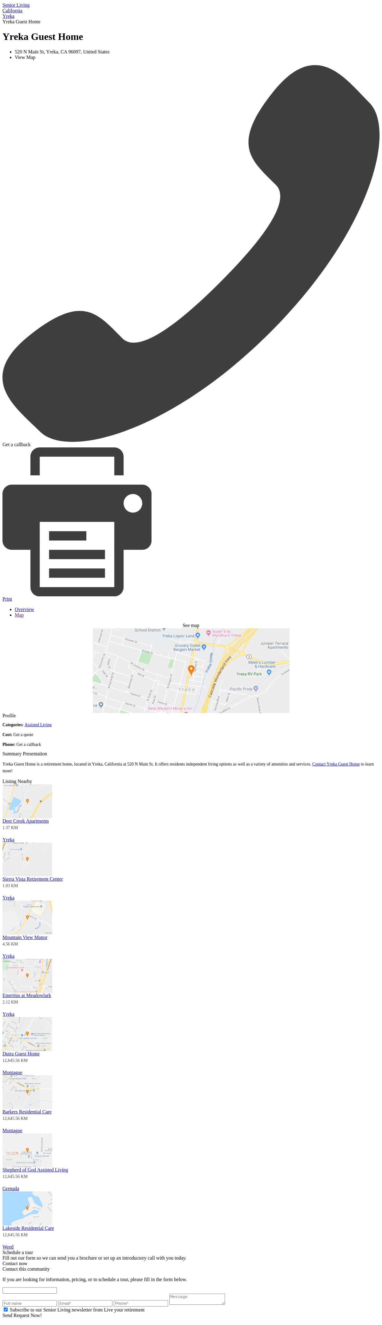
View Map (25, 57)
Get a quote (23, 734)
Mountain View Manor (24, 937)
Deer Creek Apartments (25, 821)
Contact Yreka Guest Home (336, 764)
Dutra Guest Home (21, 1053)
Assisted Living (38, 725)
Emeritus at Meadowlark (26, 995)
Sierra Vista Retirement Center (32, 879)
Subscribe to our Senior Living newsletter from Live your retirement (77, 1311)
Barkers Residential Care (27, 1111)
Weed (8, 1246)
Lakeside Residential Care (28, 1228)
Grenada (10, 1188)
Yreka (8, 839)
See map (191, 625)
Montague (12, 1072)
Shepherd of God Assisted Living (35, 1169)
